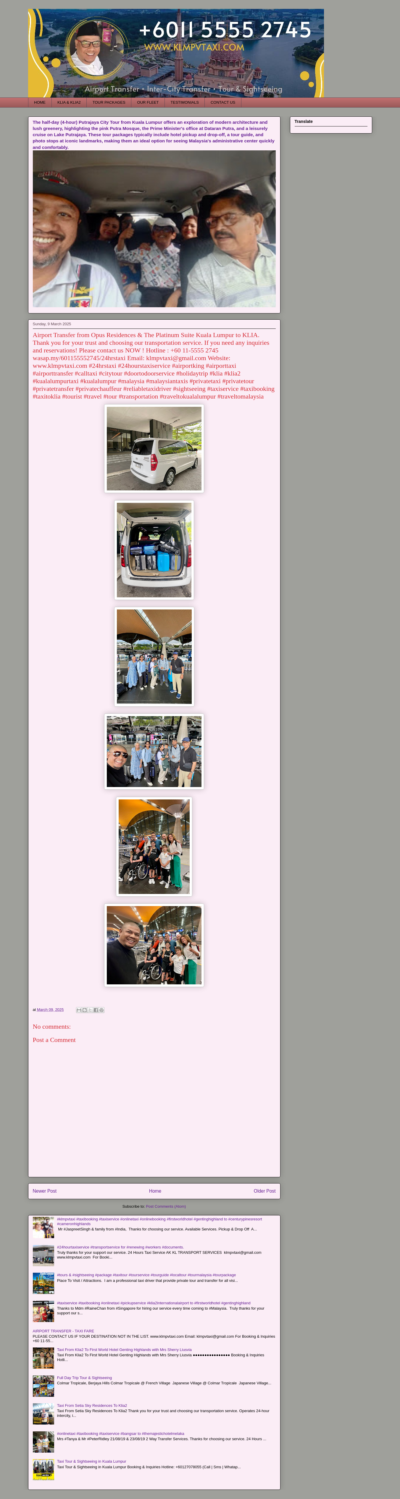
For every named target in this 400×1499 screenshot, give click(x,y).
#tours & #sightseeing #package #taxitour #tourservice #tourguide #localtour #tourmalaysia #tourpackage (146, 1275)
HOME (40, 102)
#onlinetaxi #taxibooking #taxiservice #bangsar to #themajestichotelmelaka (120, 1433)
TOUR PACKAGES (109, 102)
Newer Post (45, 1191)
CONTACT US (223, 102)
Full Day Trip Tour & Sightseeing (84, 1378)
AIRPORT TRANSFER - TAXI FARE (63, 1331)
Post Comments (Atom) (166, 1206)
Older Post (265, 1191)
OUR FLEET (148, 102)
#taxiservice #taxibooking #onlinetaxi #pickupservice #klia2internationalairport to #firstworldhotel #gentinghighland (154, 1303)
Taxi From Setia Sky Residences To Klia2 (92, 1405)
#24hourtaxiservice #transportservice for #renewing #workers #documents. (120, 1247)
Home (155, 1191)
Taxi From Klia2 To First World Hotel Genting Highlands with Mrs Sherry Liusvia (124, 1349)
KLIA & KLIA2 (69, 102)
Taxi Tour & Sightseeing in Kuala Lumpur (91, 1461)
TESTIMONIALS (185, 102)
